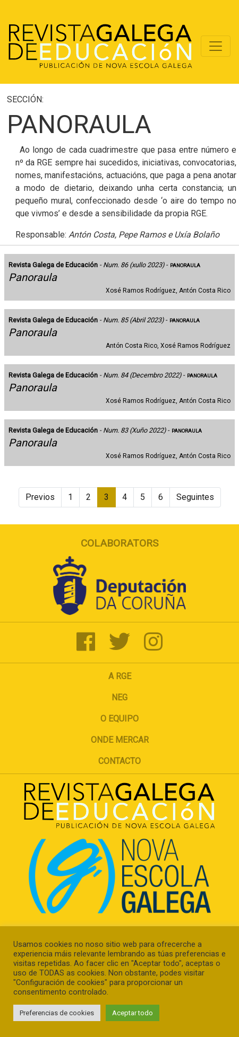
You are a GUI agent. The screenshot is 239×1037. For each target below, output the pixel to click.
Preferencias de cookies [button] (57, 1013)
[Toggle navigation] (216, 46)
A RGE (119, 676)
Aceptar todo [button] (132, 1013)
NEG (119, 697)
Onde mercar (120, 740)
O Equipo (119, 719)
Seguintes (195, 497)
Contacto (119, 761)
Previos (40, 497)
